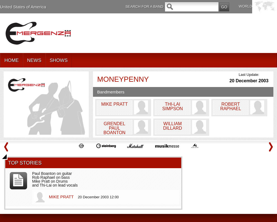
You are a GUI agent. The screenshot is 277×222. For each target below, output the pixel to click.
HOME (11, 60)
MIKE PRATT (62, 196)
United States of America (23, 6)
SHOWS (59, 60)
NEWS (34, 60)
